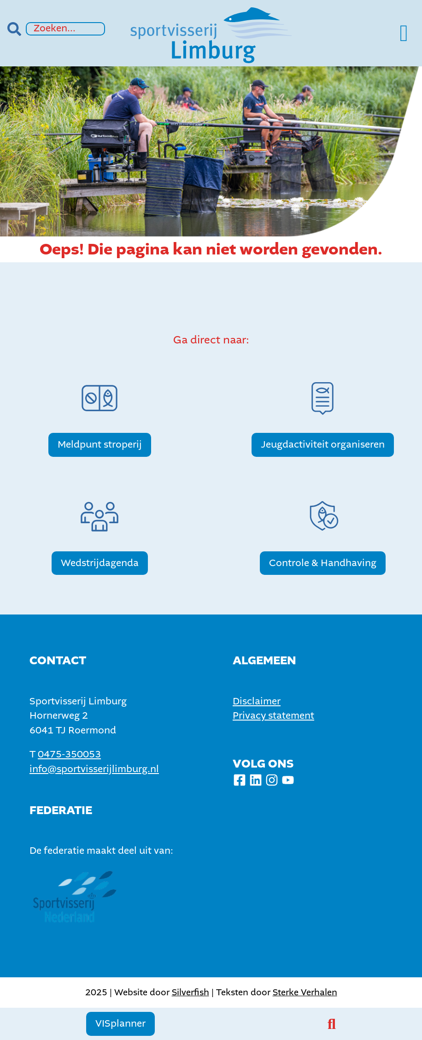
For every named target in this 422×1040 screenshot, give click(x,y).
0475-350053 (69, 754)
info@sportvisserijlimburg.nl (94, 769)
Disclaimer (257, 701)
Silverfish (190, 992)
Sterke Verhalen (305, 992)
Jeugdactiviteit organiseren (323, 444)
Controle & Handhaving (322, 563)
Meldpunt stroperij (100, 444)
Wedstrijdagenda (100, 563)
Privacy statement (273, 715)
